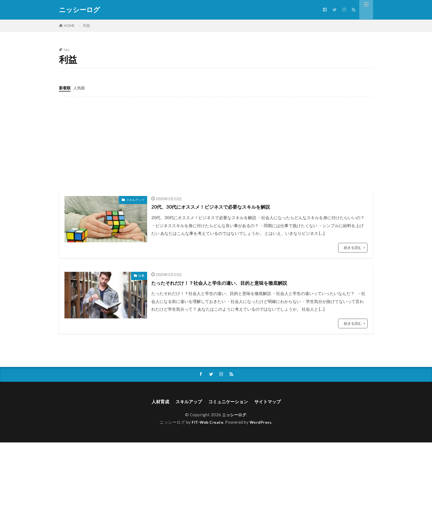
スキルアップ (135, 199)
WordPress (261, 422)
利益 (86, 25)
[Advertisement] (216, 143)
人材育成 (154, 402)
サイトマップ (273, 402)
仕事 (141, 275)
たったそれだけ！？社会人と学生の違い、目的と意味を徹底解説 (231, 282)
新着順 (65, 87)
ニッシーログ (79, 9)
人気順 (80, 87)
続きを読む (353, 247)
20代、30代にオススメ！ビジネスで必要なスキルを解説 (220, 206)
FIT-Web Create (207, 422)
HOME (69, 25)
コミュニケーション (229, 402)
